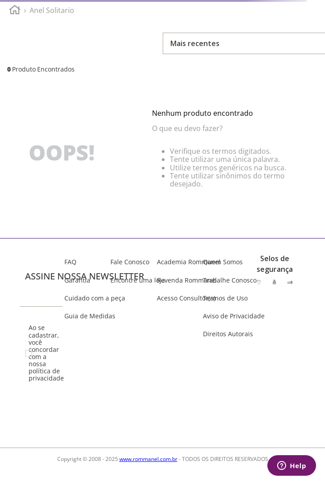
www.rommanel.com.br (148, 459)
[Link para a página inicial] (14, 11)
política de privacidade (46, 374)
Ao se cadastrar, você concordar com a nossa (45, 353)
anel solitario (52, 10)
